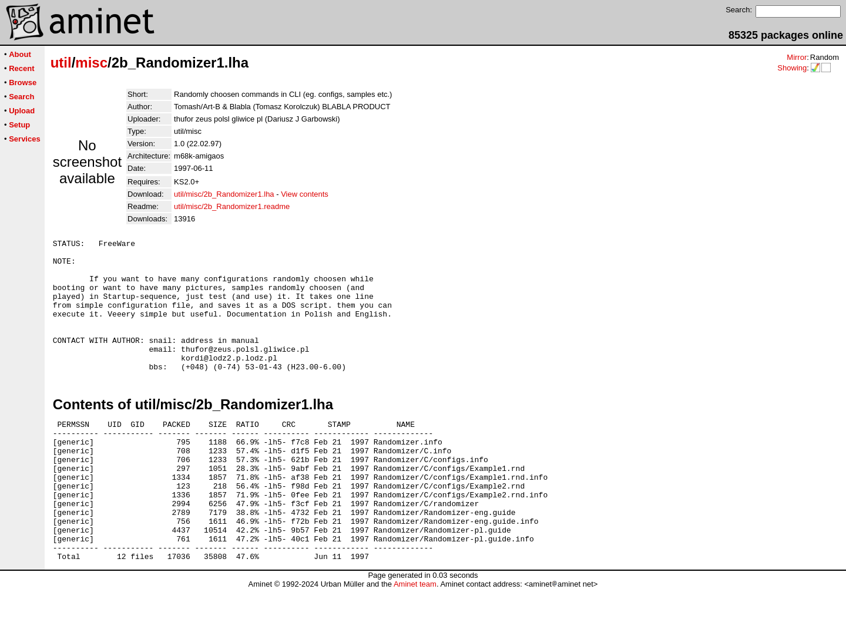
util (61, 62)
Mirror (797, 57)
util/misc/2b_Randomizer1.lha (224, 194)
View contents (304, 194)
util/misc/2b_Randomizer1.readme (232, 206)
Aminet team (415, 638)
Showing (792, 67)
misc (91, 62)
